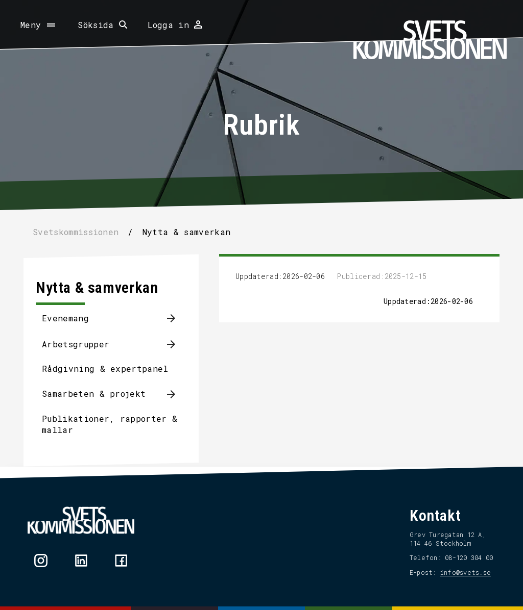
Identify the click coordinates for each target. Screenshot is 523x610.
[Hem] (430, 39)
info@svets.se (465, 572)
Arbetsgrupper (75, 344)
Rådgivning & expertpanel (105, 368)
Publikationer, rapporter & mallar (109, 424)
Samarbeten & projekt (94, 393)
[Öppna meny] (38, 25)
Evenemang (65, 318)
